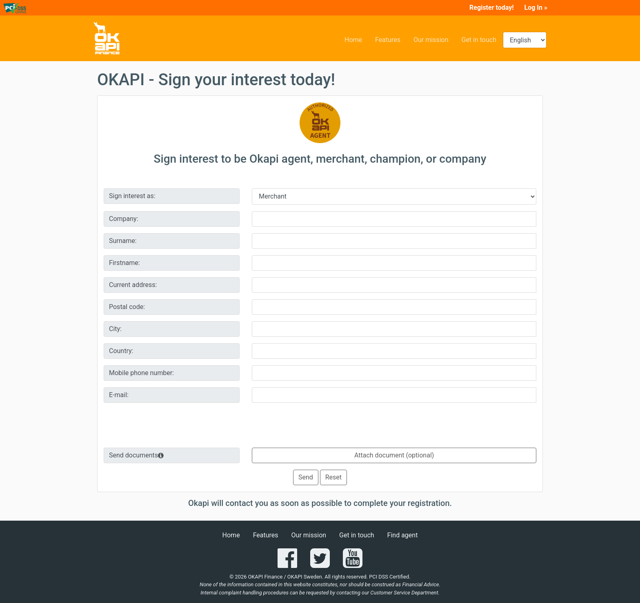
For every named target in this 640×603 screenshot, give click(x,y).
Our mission (434, 39)
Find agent (402, 535)
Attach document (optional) (394, 455)
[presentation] (320, 425)
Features (391, 39)
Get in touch (482, 39)
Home (356, 39)
